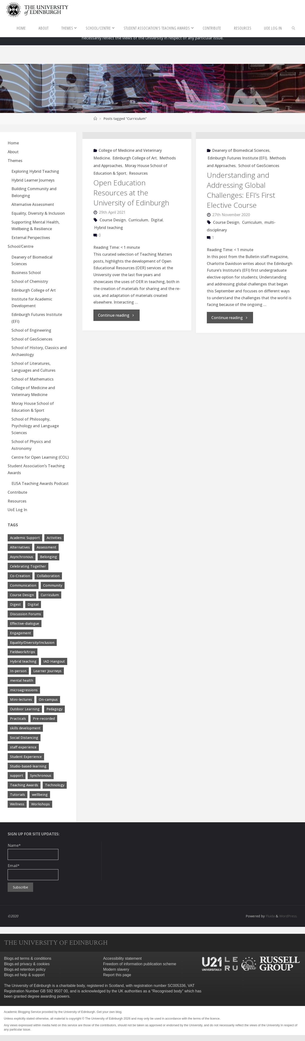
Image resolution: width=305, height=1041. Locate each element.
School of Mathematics (32, 379)
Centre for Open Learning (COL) (40, 457)
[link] (293, 28)
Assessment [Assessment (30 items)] (46, 547)
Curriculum (138, 250)
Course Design (113, 250)
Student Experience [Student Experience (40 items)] (26, 756)
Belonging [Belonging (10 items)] (48, 556)
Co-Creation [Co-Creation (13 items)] (20, 576)
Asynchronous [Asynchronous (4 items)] (21, 556)
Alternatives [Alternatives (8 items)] (20, 547)
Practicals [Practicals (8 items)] (18, 718)
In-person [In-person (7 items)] (18, 671)
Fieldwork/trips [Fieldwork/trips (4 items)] (22, 652)
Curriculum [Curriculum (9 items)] (50, 595)
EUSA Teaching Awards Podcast (40, 483)
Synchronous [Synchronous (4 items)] (40, 775)
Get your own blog (109, 1012)
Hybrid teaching (108, 257)
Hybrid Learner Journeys (33, 180)
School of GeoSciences (258, 195)
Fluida (269, 916)
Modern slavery (116, 969)
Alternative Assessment (32, 204)
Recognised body (167, 991)
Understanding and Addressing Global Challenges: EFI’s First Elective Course (241, 220)
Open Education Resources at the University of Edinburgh (131, 223)
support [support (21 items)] (16, 775)
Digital (157, 250)
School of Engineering (31, 330)
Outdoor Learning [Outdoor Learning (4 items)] (25, 709)
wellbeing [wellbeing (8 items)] (40, 794)
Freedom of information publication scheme (139, 964)
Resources (138, 203)
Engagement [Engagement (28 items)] (20, 633)
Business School (26, 272)
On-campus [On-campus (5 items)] (48, 699)
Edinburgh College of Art (134, 188)
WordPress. (288, 916)
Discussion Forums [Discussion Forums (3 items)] (25, 614)
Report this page (117, 975)
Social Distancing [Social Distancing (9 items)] (24, 737)
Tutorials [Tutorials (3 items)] (17, 794)
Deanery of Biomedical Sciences (240, 180)
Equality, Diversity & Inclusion (38, 213)
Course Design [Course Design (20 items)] (22, 595)
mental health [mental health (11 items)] (21, 680)
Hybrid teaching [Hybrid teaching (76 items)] (23, 661)
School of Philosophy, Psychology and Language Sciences (35, 426)
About (13, 151)
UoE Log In (17, 509)
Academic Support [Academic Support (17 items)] (25, 537)
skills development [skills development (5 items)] (25, 728)
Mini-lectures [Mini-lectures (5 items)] (21, 699)
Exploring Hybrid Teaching (35, 171)
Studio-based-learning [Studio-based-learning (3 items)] (28, 766)
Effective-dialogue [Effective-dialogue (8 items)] (24, 623)
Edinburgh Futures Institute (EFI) (237, 188)
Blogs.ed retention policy (25, 969)
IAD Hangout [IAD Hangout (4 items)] (54, 661)
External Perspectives (30, 237)
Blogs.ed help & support (24, 975)
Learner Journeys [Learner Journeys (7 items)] (47, 671)
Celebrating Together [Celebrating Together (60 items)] (28, 566)
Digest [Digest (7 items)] (15, 604)
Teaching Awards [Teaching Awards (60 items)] (24, 785)
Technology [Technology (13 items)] (54, 785)
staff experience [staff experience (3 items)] (23, 747)
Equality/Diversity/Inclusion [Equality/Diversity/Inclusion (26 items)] (32, 642)
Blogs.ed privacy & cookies (27, 964)
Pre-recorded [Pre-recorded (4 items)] (44, 718)
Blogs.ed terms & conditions (27, 958)
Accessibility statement (122, 958)
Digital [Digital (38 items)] (33, 604)
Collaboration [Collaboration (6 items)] (48, 576)
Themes (15, 160)
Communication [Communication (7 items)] (23, 585)
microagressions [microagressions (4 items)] (24, 690)
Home (13, 143)
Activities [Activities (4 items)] (54, 537)
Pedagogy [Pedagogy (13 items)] (54, 709)
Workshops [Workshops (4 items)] (40, 804)
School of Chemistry (29, 281)
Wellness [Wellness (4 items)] (17, 804)
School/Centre (20, 246)
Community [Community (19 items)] (52, 585)
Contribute (17, 492)
